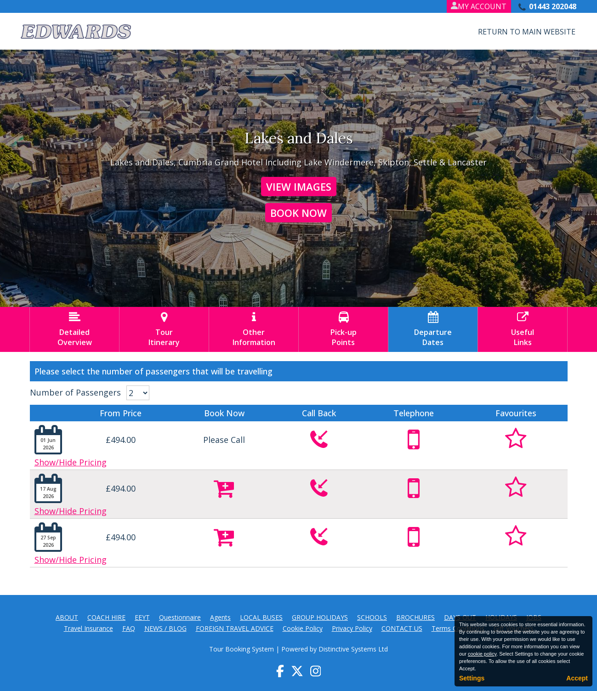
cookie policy (482, 654)
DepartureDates (433, 329)
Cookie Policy (303, 628)
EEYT (142, 617)
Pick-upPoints (343, 329)
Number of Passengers (75, 392)
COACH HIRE (106, 617)
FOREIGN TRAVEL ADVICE (234, 628)
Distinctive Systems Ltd (353, 649)
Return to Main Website (526, 32)
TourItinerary (164, 329)
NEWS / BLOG (165, 628)
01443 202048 (552, 6)
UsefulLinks (522, 329)
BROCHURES (415, 617)
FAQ (128, 628)
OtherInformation (253, 329)
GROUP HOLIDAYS (320, 617)
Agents (220, 617)
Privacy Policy (352, 628)
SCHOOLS (372, 617)
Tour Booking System (241, 649)
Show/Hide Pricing (70, 462)
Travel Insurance (88, 628)
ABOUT (67, 617)
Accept (577, 678)
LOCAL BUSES (261, 617)
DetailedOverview (74, 329)
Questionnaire (180, 617)
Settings (471, 678)
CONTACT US (401, 628)
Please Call (224, 439)
